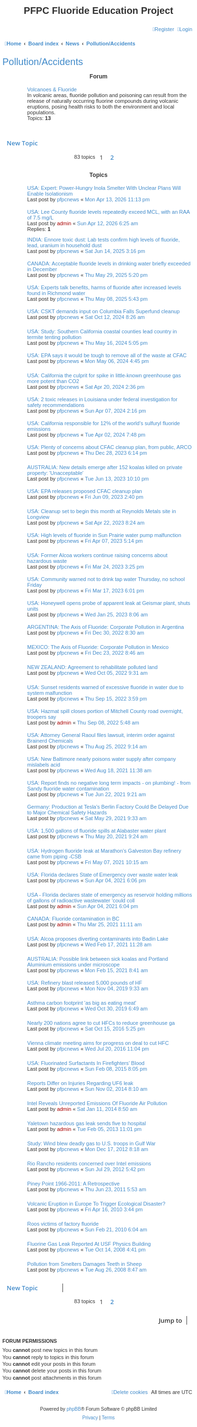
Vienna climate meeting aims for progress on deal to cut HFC (98, 1043)
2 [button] (112, 157)
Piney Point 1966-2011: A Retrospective (73, 1183)
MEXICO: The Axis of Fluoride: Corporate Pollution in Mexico (97, 647)
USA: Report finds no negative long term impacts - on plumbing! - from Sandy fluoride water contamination (108, 785)
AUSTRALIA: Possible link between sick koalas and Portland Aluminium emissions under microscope (97, 961)
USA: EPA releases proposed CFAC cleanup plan (84, 491)
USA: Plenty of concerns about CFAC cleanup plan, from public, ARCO (109, 447)
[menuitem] (184, 29)
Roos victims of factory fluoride (63, 1224)
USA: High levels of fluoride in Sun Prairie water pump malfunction (104, 535)
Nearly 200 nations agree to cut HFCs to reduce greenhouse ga (101, 1023)
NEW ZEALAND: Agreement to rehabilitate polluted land (92, 667)
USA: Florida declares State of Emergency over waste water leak (102, 875)
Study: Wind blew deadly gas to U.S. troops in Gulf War (91, 1143)
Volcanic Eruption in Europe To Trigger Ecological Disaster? (96, 1204)
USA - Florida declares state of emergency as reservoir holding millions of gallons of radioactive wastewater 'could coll (109, 897)
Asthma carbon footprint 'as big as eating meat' (81, 1003)
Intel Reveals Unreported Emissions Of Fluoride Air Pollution (97, 1103)
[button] (120, 157)
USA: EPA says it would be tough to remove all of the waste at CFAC (107, 355)
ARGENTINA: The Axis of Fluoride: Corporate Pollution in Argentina (105, 627)
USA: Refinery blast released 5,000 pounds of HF (84, 983)
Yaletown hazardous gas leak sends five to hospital (86, 1123)
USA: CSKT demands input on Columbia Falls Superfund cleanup (103, 311)
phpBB (74, 1409)
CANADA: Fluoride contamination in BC (73, 919)
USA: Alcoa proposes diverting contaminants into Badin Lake (97, 939)
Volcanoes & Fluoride (52, 89)
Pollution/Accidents (42, 61)
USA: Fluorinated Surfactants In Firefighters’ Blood (86, 1063)
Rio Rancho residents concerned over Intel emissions (89, 1163)
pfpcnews (68, 199)
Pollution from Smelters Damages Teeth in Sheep (84, 1264)
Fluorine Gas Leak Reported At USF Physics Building (89, 1244)
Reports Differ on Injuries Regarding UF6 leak (80, 1083)
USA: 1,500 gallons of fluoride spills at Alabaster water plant (96, 831)
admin (64, 223)
